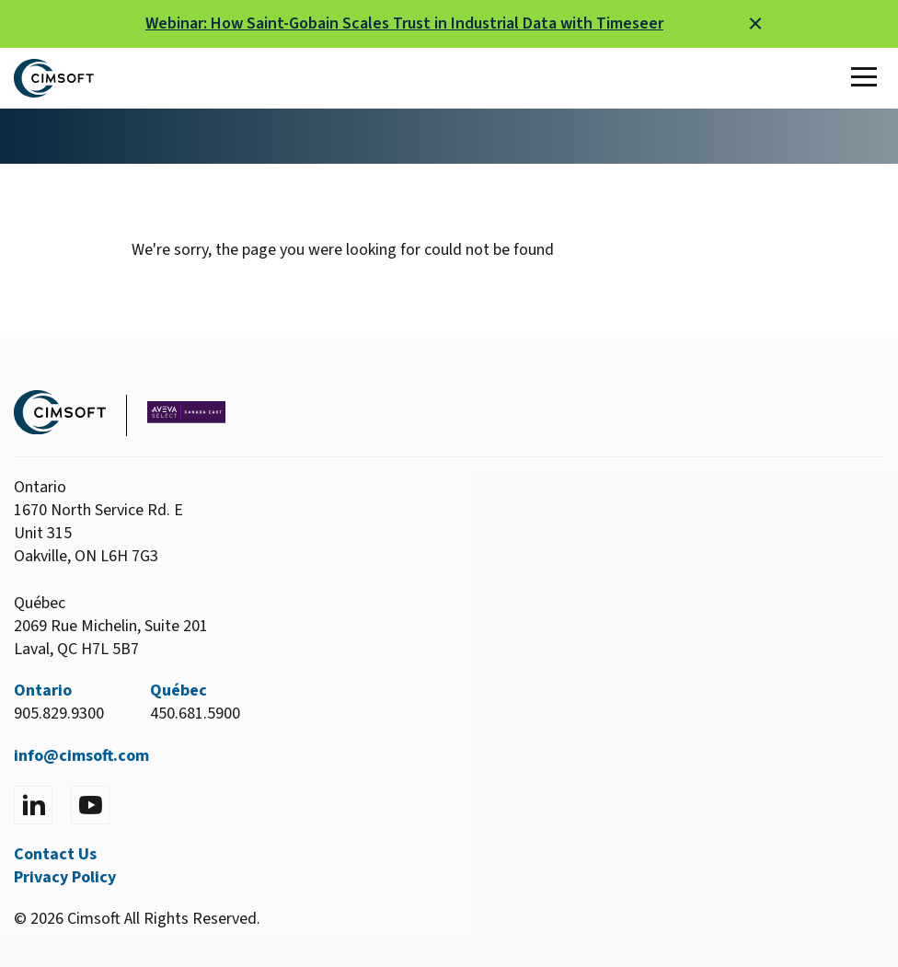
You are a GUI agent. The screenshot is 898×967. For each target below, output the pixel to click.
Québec (178, 690)
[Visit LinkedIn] (33, 805)
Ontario (43, 690)
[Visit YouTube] (90, 805)
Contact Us (55, 854)
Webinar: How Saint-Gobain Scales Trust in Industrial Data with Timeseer (404, 23)
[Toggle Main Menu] (867, 78)
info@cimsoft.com (81, 755)
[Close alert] (755, 24)
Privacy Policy (65, 877)
